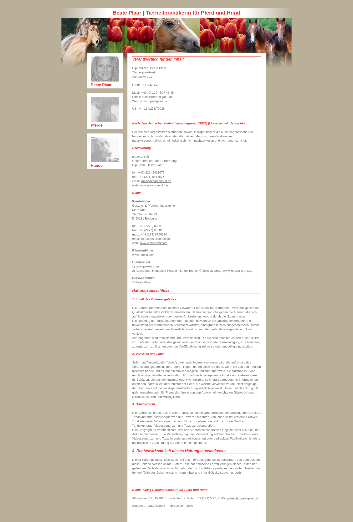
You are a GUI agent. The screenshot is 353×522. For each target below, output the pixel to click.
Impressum (175, 505)
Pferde (97, 125)
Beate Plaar (101, 85)
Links (189, 505)
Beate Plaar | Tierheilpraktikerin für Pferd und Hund (176, 13)
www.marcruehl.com (153, 243)
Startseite (138, 505)
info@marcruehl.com (155, 239)
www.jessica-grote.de (237, 270)
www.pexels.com (147, 266)
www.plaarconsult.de (154, 185)
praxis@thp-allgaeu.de (242, 498)
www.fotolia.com (143, 254)
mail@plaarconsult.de (156, 181)
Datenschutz (156, 505)
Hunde (97, 166)
